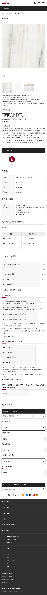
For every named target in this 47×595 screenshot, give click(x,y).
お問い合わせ (15, 495)
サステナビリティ (11, 539)
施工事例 (6, 507)
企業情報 (6, 530)
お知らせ (9, 554)
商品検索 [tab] (16, 485)
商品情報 (9, 13)
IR (7, 563)
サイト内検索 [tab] (7, 485)
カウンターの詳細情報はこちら (12, 290)
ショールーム (7, 519)
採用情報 (9, 542)
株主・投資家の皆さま (13, 536)
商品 (8, 557)
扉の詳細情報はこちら (10, 336)
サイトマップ (5, 582)
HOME (3, 13)
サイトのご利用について (8, 579)
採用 (8, 566)
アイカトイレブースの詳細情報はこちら (15, 379)
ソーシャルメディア (7, 576)
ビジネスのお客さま (9, 525)
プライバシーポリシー (8, 574)
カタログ (6, 513)
